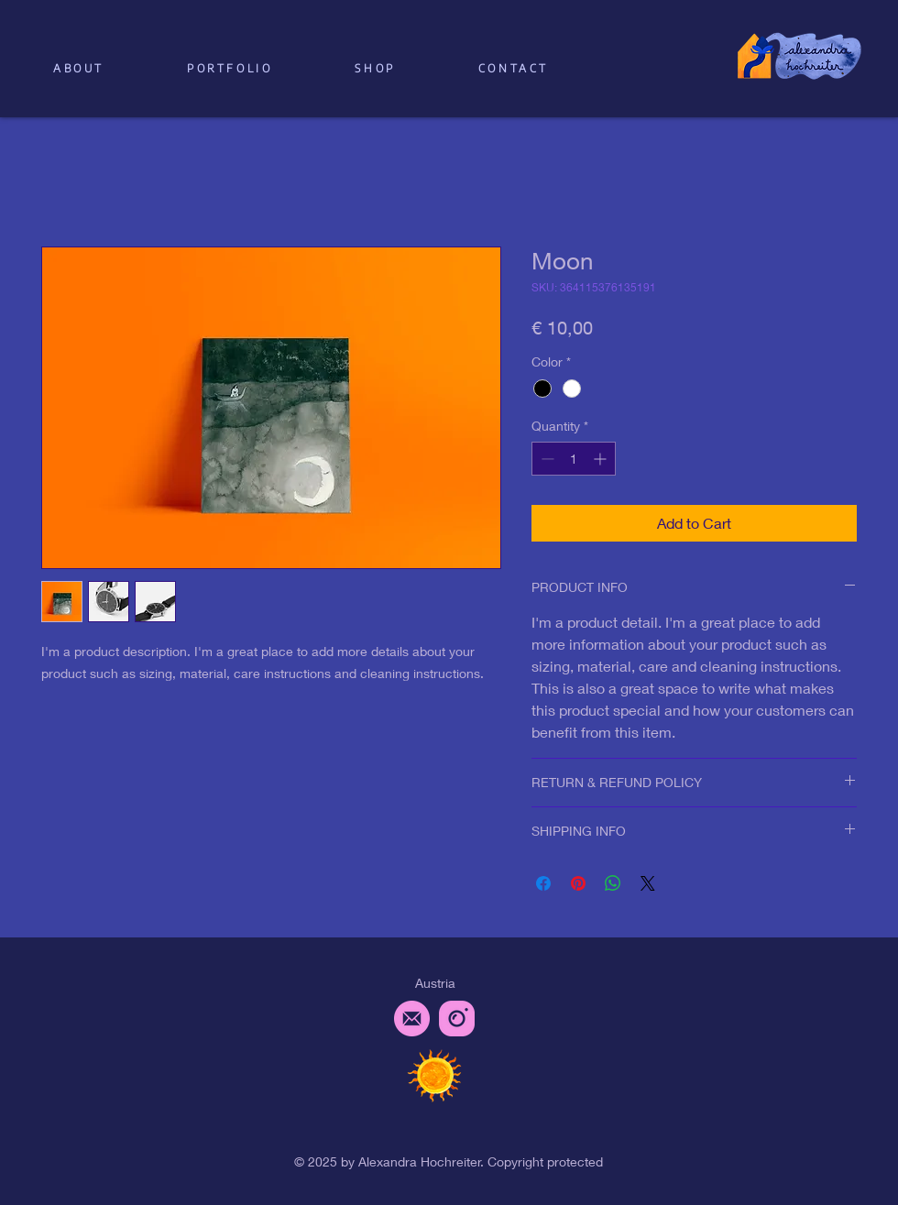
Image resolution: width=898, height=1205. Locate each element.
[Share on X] (648, 883)
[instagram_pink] (457, 1018)
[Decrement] (545, 459)
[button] (374, 68)
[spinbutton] (573, 459)
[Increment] (601, 459)
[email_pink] (412, 1018)
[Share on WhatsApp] (613, 883)
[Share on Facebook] (543, 883)
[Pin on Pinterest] (578, 883)
